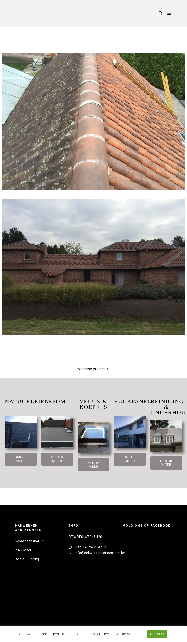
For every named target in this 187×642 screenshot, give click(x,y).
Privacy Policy (98, 634)
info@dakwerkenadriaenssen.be (93, 553)
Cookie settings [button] (127, 634)
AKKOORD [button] (157, 634)
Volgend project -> (93, 369)
